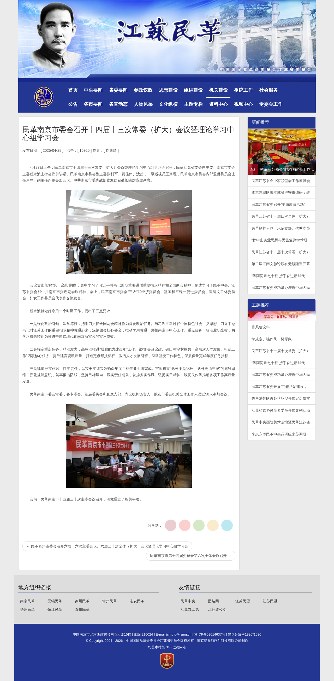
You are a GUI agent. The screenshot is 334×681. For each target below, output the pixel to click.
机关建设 (218, 90)
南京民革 (27, 601)
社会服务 (268, 90)
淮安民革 (137, 601)
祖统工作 (243, 90)
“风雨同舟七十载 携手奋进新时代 (278, 276)
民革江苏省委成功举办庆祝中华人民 (281, 288)
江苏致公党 (217, 609)
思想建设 (168, 90)
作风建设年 (261, 327)
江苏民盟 (242, 601)
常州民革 (109, 601)
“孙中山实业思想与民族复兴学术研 (280, 240)
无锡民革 (54, 601)
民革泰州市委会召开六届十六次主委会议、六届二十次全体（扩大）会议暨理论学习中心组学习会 (107, 546)
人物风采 (143, 104)
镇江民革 (54, 609)
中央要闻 (93, 90)
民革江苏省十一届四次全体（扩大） (281, 216)
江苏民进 (270, 601)
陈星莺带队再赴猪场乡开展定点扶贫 (281, 398)
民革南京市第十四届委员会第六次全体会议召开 (190, 556)
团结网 (213, 601)
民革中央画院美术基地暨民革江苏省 (281, 422)
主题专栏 (193, 104)
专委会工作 (271, 104)
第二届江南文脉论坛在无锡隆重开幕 (281, 264)
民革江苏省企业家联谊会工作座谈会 (281, 181)
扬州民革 (27, 609)
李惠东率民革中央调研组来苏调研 (279, 434)
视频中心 (243, 104)
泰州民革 (82, 609)
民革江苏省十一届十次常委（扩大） (281, 252)
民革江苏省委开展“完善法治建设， (280, 387)
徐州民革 (82, 601)
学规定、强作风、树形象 (272, 339)
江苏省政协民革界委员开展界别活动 (281, 410)
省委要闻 (118, 90)
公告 (73, 104)
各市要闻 (93, 104)
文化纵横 (168, 104)
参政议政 (143, 90)
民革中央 (188, 601)
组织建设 (193, 90)
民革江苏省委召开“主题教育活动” (278, 204)
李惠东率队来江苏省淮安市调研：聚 (281, 192)
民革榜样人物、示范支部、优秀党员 (281, 228)
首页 (73, 90)
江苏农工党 (190, 609)
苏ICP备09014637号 (210, 634)
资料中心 (218, 104)
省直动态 (118, 104)
